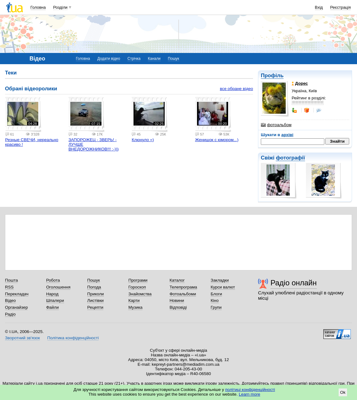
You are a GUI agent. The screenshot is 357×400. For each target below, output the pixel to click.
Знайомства (140, 294)
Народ (52, 294)
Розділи (60, 7)
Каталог (177, 280)
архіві (287, 134)
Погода (94, 287)
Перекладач (16, 294)
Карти (133, 300)
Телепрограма (183, 287)
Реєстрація (340, 7)
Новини (177, 300)
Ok (342, 392)
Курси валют (223, 287)
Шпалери (55, 300)
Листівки (95, 300)
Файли (52, 307)
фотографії (290, 158)
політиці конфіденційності (250, 389)
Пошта (11, 280)
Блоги (216, 294)
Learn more (249, 394)
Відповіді (178, 307)
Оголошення (58, 287)
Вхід (319, 7)
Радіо (10, 314)
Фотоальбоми (183, 294)
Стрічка (133, 58)
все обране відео (236, 88)
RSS (9, 287)
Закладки (220, 280)
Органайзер (16, 307)
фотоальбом (276, 124)
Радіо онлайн (293, 283)
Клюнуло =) (143, 139)
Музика (135, 307)
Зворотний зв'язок (22, 338)
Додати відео (108, 58)
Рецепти (95, 307)
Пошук (173, 58)
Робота (53, 280)
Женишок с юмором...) (216, 139)
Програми (137, 280)
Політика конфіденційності (73, 338)
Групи (216, 307)
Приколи (95, 294)
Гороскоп (137, 287)
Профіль (272, 76)
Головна (38, 7)
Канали (154, 58)
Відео (10, 300)
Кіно (215, 300)
